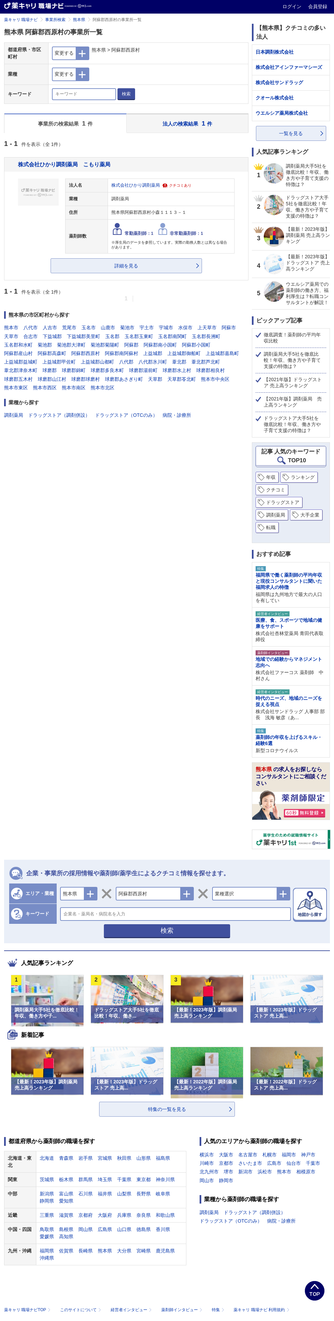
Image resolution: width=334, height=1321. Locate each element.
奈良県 (143, 1215)
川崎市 (207, 1163)
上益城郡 (152, 353)
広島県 (105, 1229)
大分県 (124, 1250)
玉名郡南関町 (172, 336)
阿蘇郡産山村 (18, 353)
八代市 (30, 327)
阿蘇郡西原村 (85, 353)
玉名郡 (112, 336)
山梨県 (124, 1193)
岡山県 (85, 1229)
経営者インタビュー (132, 1309)
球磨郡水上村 (177, 370)
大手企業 (309, 515)
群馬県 (85, 1179)
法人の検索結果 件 (187, 123)
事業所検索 (55, 19)
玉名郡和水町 (18, 345)
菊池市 (127, 327)
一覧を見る (291, 133)
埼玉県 (105, 1179)
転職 (271, 527)
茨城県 (47, 1179)
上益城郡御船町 (184, 353)
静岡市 (226, 1180)
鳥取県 (47, 1229)
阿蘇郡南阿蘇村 (121, 353)
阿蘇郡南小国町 (160, 345)
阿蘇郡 (131, 345)
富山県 (66, 1193)
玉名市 (88, 327)
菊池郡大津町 (71, 345)
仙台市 (293, 1163)
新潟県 (47, 1193)
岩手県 (85, 1158)
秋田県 (124, 1158)
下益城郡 (52, 336)
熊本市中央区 (215, 379)
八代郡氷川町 (152, 362)
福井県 (105, 1193)
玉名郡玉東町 (139, 336)
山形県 (143, 1158)
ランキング (303, 477)
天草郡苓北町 (181, 379)
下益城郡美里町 (83, 336)
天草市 (11, 336)
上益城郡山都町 (97, 362)
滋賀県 (66, 1215)
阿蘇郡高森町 (52, 353)
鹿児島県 (165, 1250)
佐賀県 (66, 1250)
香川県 (163, 1229)
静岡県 (47, 1201)
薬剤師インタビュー (182, 1309)
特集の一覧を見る (167, 1109)
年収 (271, 477)
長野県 (143, 1193)
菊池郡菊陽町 (105, 345)
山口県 (124, 1229)
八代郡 (126, 362)
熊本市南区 (74, 387)
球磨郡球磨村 (85, 379)
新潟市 (245, 1171)
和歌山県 (165, 1215)
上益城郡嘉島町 (222, 353)
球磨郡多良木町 (107, 370)
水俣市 (185, 327)
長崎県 (85, 1250)
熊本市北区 (102, 387)
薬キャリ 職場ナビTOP (28, 1309)
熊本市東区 (16, 387)
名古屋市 (247, 1154)
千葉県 (124, 1179)
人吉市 (50, 327)
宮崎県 (143, 1250)
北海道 (47, 1158)
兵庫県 (124, 1215)
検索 (126, 93)
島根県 (66, 1229)
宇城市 (166, 327)
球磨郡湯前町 (143, 370)
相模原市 (305, 1171)
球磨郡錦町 (74, 370)
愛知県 (66, 1201)
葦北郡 (179, 362)
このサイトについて (81, 1309)
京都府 (85, 1215)
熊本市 (11, 327)
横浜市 (207, 1154)
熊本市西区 (45, 387)
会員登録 (317, 6)
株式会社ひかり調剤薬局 (135, 185)
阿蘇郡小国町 (196, 345)
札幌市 (269, 1154)
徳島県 (143, 1229)
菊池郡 (45, 345)
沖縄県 (47, 1258)
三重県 (47, 1215)
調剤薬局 (13, 415)
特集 (219, 1309)
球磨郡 (49, 370)
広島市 (274, 1163)
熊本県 (79, 19)
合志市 (30, 336)
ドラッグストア (282, 502)
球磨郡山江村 (52, 379)
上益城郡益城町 (20, 362)
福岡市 (289, 1154)
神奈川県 (165, 1179)
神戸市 (308, 1154)
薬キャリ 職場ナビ (21, 19)
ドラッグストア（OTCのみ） (126, 415)
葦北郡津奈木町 (20, 370)
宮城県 (105, 1158)
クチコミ (275, 489)
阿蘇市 (229, 327)
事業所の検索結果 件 (65, 123)
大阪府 (105, 1215)
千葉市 (313, 1163)
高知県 (66, 1236)
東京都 (143, 1179)
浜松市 (265, 1171)
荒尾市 (69, 327)
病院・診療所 (177, 415)
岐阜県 (163, 1193)
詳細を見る (126, 265)
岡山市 (207, 1180)
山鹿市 (108, 327)
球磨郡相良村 (210, 370)
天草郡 (155, 379)
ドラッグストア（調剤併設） (59, 415)
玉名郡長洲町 (206, 336)
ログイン (292, 6)
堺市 (228, 1171)
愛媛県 (47, 1236)
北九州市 (209, 1171)
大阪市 (226, 1154)
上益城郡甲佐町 (59, 362)
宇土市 (147, 327)
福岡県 (47, 1250)
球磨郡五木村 (18, 379)
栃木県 (66, 1179)
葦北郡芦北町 (205, 362)
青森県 (66, 1158)
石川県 (85, 1193)
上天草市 (207, 327)
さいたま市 (250, 1163)
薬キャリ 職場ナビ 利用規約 (261, 1309)
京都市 (226, 1163)
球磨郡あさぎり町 (124, 379)
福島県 (163, 1158)
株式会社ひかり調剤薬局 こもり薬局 (64, 164)
